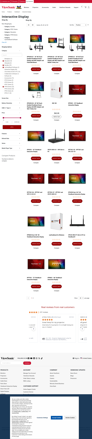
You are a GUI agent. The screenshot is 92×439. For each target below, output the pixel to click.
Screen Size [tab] (5, 98)
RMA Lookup (27, 381)
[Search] (12, 55)
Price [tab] (3, 113)
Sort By (72, 25)
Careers (52, 378)
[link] (58, 339)
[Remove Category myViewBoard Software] (3, 38)
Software (2, 394)
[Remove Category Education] (3, 32)
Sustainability (53, 381)
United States (86, 358)
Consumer (30, 1)
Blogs (72, 376)
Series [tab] (3, 143)
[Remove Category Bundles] (3, 26)
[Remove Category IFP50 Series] (3, 35)
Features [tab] (4, 133)
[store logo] (12, 7)
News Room (73, 373)
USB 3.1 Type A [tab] (6, 108)
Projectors (35, 7)
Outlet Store (3, 381)
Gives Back (53, 386)
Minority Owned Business (57, 383)
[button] (36, 73)
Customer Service (28, 392)
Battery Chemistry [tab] (7, 103)
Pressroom (73, 378)
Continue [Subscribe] (27, 363)
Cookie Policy (24, 411)
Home (3, 12)
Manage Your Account (29, 373)
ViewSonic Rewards (64, 7)
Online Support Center (29, 389)
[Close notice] (76, 418)
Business (23, 1)
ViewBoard (17, 12)
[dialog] (46, 416)
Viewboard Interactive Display (8, 386)
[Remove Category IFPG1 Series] (3, 29)
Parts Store (3, 383)
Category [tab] (4, 50)
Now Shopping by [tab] (7, 24)
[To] (17, 122)
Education (15, 1)
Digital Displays (4, 391)
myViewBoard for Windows (56, 235)
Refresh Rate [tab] (5, 138)
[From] (7, 122)
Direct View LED (4, 389)
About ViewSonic (54, 373)
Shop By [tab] (29, 20)
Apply (11, 127)
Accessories (45, 7)
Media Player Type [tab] (7, 148)
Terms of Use (15, 413)
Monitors (26, 7)
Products (9, 12)
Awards (52, 376)
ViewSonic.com (6, 1)
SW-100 (54, 103)
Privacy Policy (17, 411)
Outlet (54, 7)
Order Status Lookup (29, 378)
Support (76, 7)
